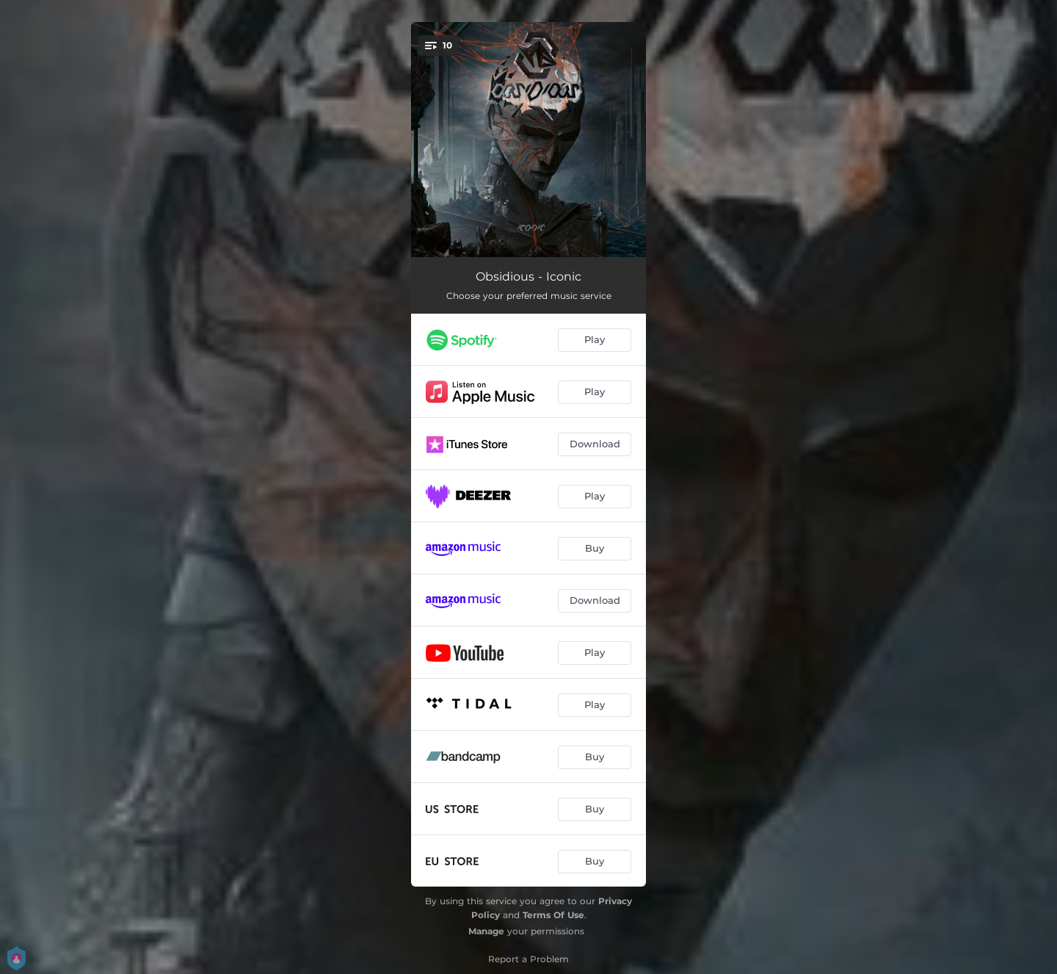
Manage (486, 931)
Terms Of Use (553, 914)
